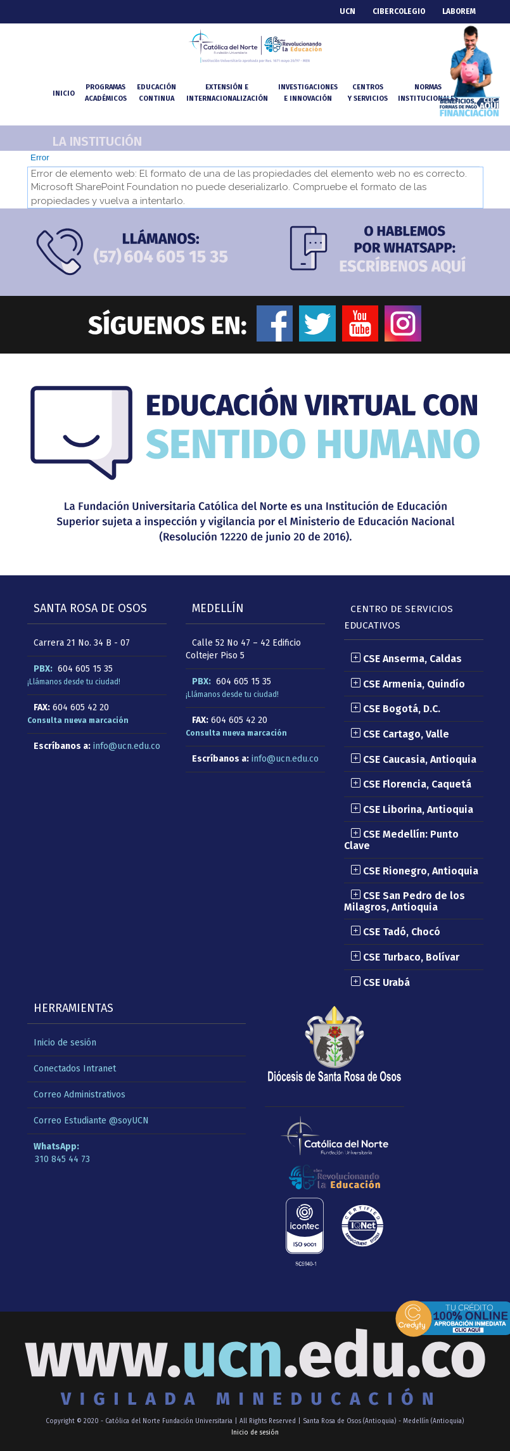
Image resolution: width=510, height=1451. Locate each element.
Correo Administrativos (79, 1094)
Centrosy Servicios (368, 93)
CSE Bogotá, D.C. (395, 709)
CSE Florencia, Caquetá (410, 784)
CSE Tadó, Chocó (395, 932)
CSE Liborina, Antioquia (411, 809)
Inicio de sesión (65, 1042)
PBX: (43, 668)
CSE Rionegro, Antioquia (414, 871)
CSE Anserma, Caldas (406, 659)
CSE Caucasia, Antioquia (413, 759)
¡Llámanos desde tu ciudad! (73, 681)
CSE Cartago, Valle (399, 734)
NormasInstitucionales (428, 93)
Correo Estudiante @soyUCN (91, 1120)
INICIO (64, 93)
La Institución (97, 141)
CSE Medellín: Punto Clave (401, 840)
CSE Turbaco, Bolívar (404, 957)
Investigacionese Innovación (308, 93)
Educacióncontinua (156, 93)
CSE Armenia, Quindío (407, 684)
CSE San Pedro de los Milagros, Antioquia (404, 901)
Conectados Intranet (75, 1068)
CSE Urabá (380, 982)
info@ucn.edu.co (126, 746)
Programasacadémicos (106, 93)
